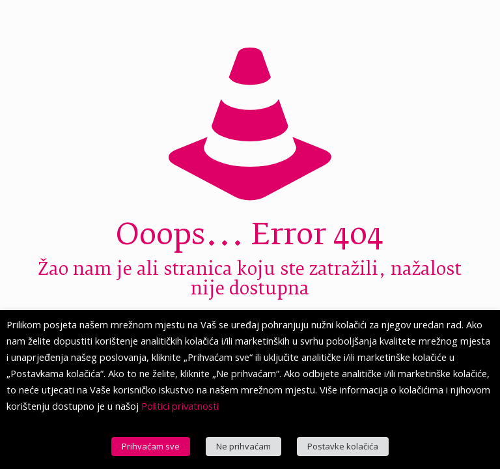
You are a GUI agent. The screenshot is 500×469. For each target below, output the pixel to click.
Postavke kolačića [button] (342, 446)
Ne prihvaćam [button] (243, 446)
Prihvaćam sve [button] (151, 446)
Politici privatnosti (180, 405)
